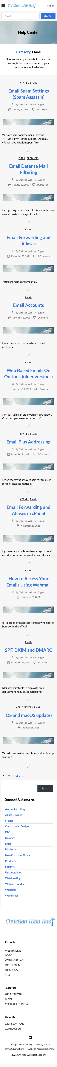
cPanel (24, 82)
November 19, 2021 (21, 662)
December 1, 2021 (21, 317)
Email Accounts (28, 305)
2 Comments (43, 109)
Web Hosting (12, 878)
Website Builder (14, 884)
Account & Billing (15, 809)
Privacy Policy (43, 1044)
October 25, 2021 (30, 727)
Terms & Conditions (14, 1048)
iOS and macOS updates (28, 715)
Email (33, 82)
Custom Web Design (17, 826)
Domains (10, 837)
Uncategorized (13, 872)
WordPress (11, 895)
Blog (8, 999)
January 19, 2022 (20, 184)
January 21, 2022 (20, 109)
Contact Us (13, 1028)
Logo (8, 955)
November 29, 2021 (21, 389)
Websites (10, 889)
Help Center (13, 994)
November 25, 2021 (30, 597)
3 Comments (44, 256)
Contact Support (17, 1004)
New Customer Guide (17, 855)
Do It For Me (13, 965)
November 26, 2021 (21, 454)
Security (10, 866)
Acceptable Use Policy (21, 1044)
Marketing (11, 849)
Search (45, 788)
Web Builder (13, 950)
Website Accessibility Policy (41, 1048)
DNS (8, 832)
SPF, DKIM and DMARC (28, 650)
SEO (7, 974)
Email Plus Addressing (28, 441)
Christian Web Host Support (31, 104)
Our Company (14, 1023)
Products (33, 158)
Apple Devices (24, 707)
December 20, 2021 (20, 256)
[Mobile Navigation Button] (3, 5)
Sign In (50, 5)
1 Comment (43, 317)
